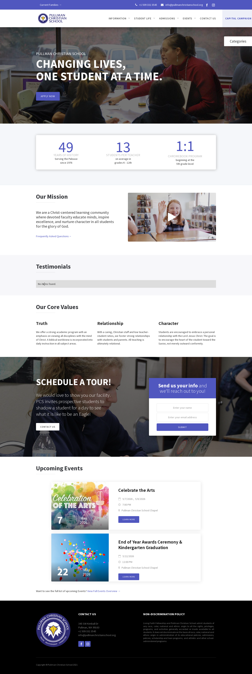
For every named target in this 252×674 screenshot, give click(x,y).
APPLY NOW (48, 96)
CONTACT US (47, 426)
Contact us (208, 18)
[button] (119, 18)
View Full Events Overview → (103, 591)
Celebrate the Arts (136, 490)
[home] (52, 17)
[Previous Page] (44, 284)
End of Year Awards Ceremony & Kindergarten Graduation (150, 544)
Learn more (129, 519)
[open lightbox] (172, 217)
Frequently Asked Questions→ (53, 236)
